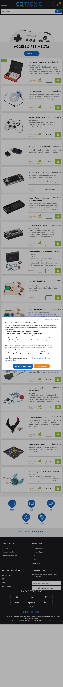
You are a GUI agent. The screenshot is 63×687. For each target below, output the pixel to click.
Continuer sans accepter (50, 319)
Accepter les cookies (23, 366)
